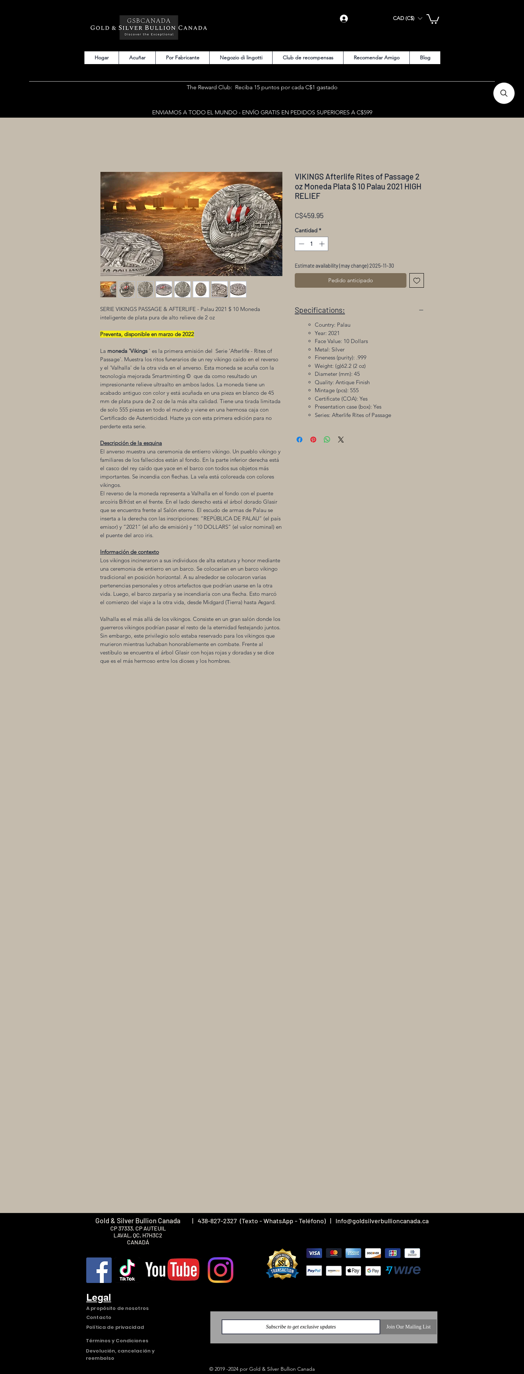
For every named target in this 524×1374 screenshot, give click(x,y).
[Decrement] (301, 244)
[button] (407, 18)
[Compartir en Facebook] (299, 439)
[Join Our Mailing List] (408, 1326)
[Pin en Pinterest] (313, 439)
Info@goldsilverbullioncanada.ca (382, 1221)
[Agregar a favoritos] (416, 280)
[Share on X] (341, 439)
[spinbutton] (312, 244)
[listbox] (407, 18)
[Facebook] (99, 1270)
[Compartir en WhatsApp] (327, 439)
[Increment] (323, 244)
